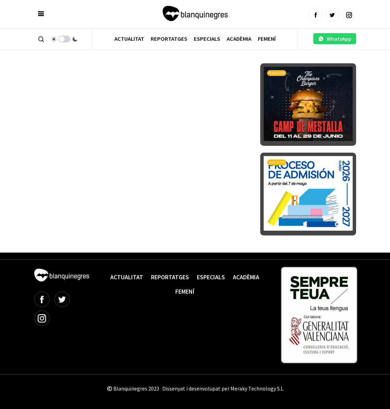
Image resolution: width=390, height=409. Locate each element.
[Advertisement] (159, 82)
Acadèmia (239, 38)
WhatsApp (334, 38)
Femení (267, 38)
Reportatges (169, 38)
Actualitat (129, 38)
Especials (207, 38)
